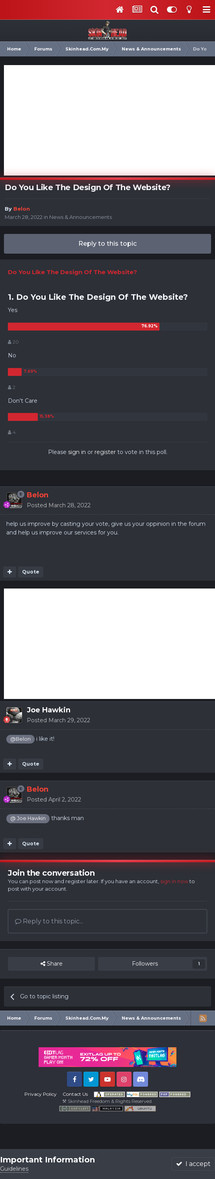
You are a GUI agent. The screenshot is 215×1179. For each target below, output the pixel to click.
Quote (30, 572)
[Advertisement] (109, 120)
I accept (193, 1164)
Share (52, 963)
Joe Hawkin (48, 710)
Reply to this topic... (49, 921)
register (105, 452)
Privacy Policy (40, 1094)
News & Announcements (80, 217)
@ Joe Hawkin (28, 818)
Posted (59, 505)
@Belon (20, 739)
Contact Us (75, 1094)
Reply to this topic (107, 243)
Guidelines (14, 1168)
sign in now (174, 881)
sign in (77, 452)
